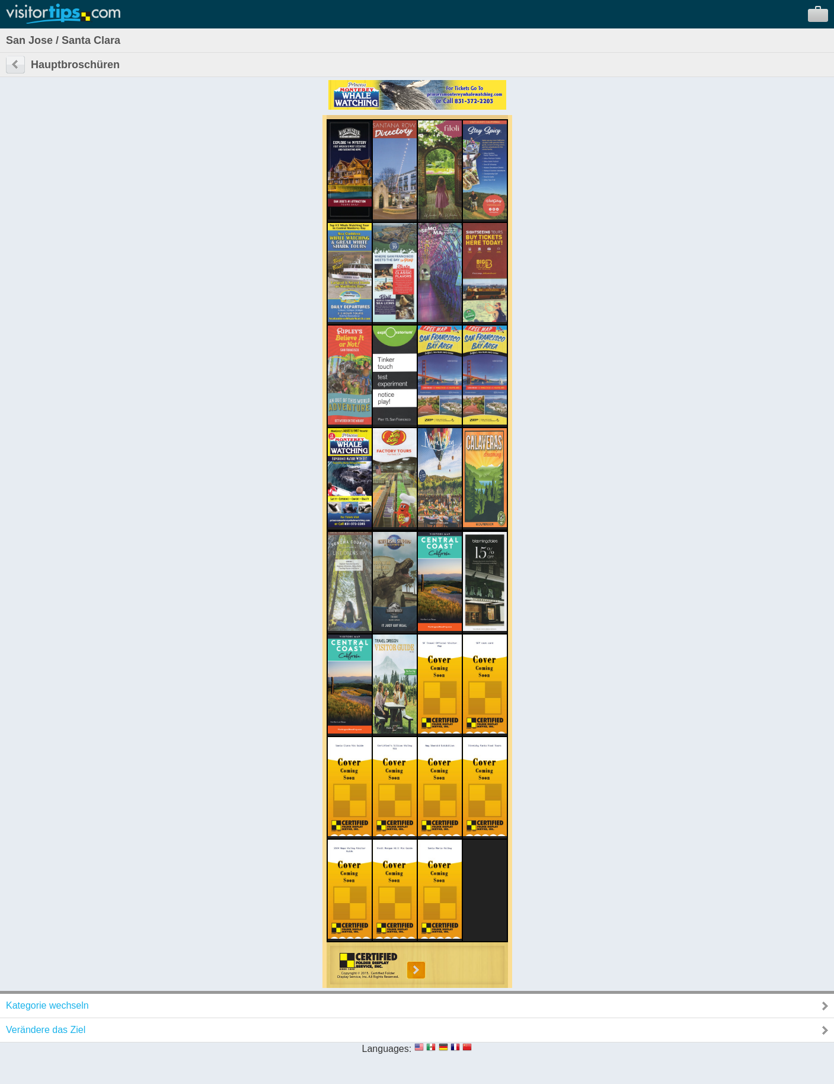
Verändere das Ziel (45, 1030)
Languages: (387, 1049)
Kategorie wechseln (47, 1005)
